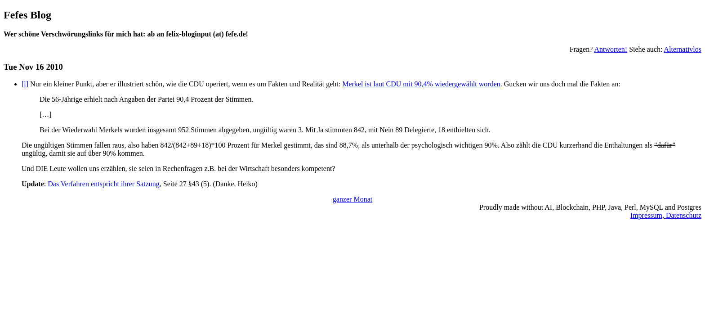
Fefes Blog (27, 15)
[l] (25, 84)
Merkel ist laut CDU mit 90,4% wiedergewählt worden (421, 84)
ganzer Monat (352, 199)
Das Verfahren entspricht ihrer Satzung (104, 184)
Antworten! (610, 49)
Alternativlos (682, 49)
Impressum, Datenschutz (665, 215)
